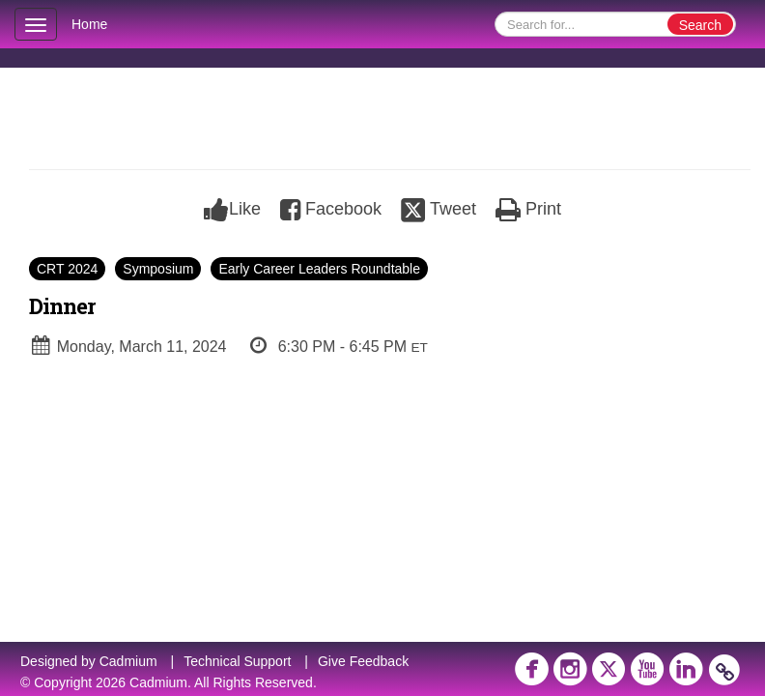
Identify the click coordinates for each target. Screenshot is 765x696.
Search (700, 25)
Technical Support (237, 661)
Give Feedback (363, 661)
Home (89, 24)
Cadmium (128, 661)
